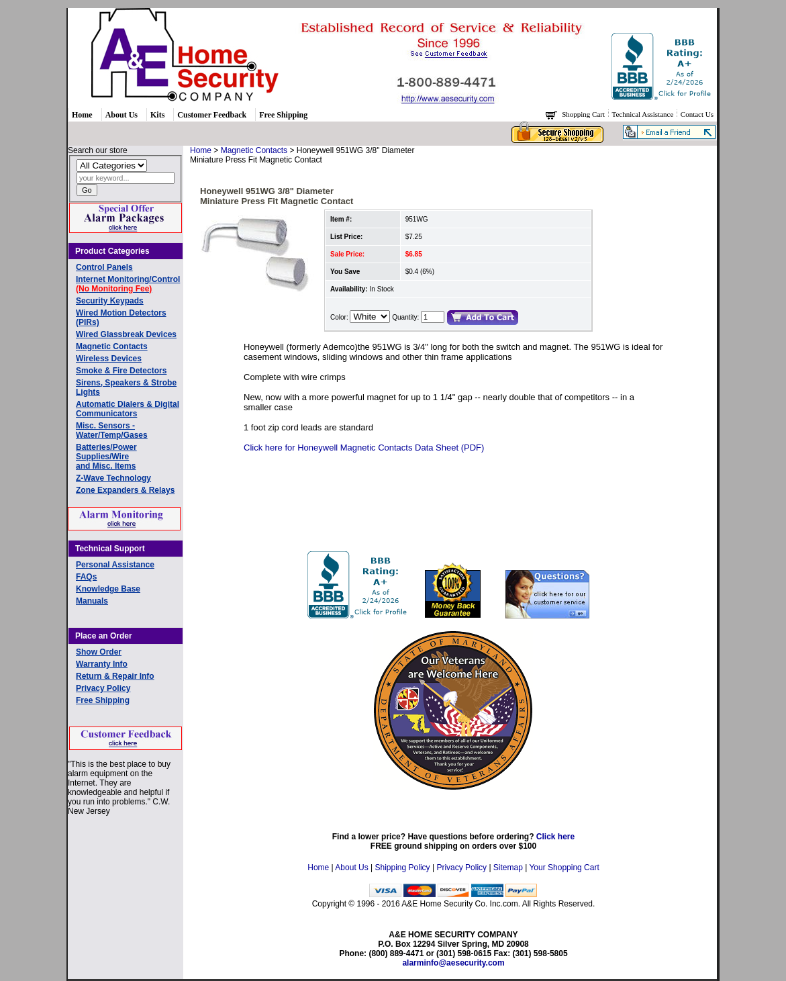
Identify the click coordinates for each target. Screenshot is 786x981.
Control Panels (104, 267)
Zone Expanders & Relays (125, 490)
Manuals (92, 601)
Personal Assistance (115, 564)
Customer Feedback (211, 115)
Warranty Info (102, 664)
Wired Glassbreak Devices (126, 334)
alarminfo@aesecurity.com (453, 963)
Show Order (98, 652)
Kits (157, 115)
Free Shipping (283, 115)
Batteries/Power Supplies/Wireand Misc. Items (106, 456)
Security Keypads (110, 301)
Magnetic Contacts (112, 346)
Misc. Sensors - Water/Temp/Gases (112, 430)
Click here (555, 836)
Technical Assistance (644, 114)
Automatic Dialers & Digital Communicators (127, 409)
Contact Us (697, 114)
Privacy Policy (103, 688)
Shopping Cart (584, 114)
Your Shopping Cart (564, 867)
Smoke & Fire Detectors (121, 370)
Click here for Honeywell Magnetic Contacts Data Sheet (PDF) (364, 447)
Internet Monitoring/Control (128, 284)
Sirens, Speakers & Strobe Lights (126, 387)
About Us (121, 115)
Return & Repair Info (115, 676)
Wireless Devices (109, 358)
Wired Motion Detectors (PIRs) (121, 317)
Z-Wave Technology (113, 478)
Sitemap (508, 867)
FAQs (86, 576)
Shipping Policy (402, 867)
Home (82, 115)
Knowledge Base (108, 589)
